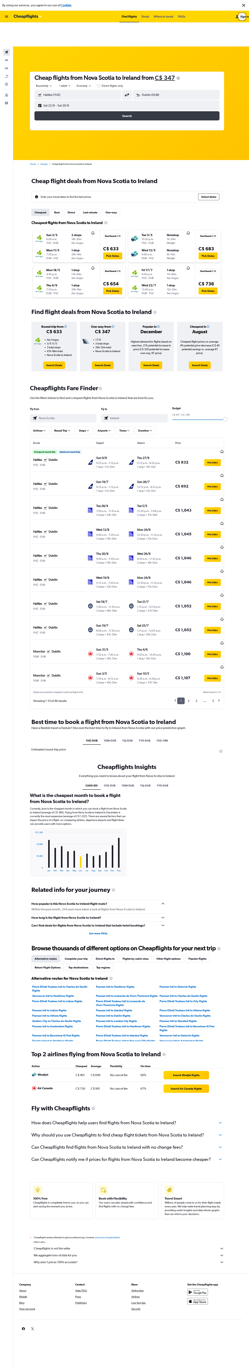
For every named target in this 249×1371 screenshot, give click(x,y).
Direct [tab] (75, 188)
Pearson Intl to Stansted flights (182, 954)
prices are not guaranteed (111, 1171)
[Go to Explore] (6, 60)
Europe (48, 140)
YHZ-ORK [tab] (166, 674)
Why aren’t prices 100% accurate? (133, 1195)
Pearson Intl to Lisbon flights (53, 943)
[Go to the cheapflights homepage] (28, 16)
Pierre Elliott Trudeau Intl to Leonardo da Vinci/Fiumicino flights (124, 936)
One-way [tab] (115, 188)
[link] (58, 341)
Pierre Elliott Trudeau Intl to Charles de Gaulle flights (64, 922)
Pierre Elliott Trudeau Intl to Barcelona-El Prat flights (191, 961)
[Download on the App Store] (201, 1234)
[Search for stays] (6, 36)
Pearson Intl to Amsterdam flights (56, 959)
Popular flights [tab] (202, 892)
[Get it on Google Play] (201, 1225)
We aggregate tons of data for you (133, 1189)
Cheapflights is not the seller (133, 1182)
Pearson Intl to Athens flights (53, 949)
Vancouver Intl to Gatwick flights (184, 969)
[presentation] (182, 54)
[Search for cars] (6, 44)
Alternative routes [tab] (50, 892)
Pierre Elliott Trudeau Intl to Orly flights (187, 934)
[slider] (229, 395)
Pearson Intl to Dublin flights (117, 949)
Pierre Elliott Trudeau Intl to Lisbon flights (61, 934)
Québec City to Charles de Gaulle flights (60, 954)
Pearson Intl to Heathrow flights (119, 920)
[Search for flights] (6, 28)
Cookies (66, 5)
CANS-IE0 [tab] (96, 719)
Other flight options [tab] (173, 892)
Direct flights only (116, 61)
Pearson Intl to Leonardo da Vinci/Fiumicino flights (131, 929)
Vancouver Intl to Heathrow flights (57, 929)
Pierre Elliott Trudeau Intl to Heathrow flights (127, 959)
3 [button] (200, 634)
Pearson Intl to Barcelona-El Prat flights (60, 969)
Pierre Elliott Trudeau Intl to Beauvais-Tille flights (129, 974)
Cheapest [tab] (44, 188)
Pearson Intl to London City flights (120, 954)
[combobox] (48, 62)
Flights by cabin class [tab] (140, 892)
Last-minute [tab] (94, 188)
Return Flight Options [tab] (52, 901)
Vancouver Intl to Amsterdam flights (186, 974)
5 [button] (217, 634)
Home (37, 140)
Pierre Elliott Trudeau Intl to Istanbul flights (126, 969)
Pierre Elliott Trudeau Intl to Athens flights (189, 943)
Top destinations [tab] (83, 901)
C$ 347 (169, 53)
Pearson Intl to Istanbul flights (118, 943)
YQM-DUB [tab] (114, 674)
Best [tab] (61, 188)
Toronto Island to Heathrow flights (56, 974)
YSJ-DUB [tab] (131, 674)
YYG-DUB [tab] (149, 674)
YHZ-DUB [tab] (96, 674)
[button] (244, 5)
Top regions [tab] (107, 901)
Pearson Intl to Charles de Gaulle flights (187, 929)
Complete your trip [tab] (80, 892)
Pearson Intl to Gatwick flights (182, 920)
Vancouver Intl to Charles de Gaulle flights (189, 949)
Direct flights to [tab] (109, 892)
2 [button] (193, 634)
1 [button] (185, 634)
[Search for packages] (6, 52)
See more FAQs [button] (102, 866)
